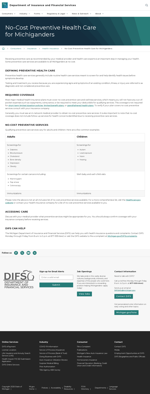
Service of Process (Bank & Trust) (53, 353)
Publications (82, 350)
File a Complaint (83, 347)
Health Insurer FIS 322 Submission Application (16, 360)
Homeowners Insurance (87, 360)
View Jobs (84, 294)
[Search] (146, 5)
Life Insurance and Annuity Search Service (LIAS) (16, 354)
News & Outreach (81, 14)
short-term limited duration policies (25, 105)
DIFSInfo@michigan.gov (124, 290)
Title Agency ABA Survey (49, 370)
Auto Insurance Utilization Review (53, 360)
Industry (24, 14)
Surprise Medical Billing (49, 363)
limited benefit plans (54, 105)
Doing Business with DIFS (50, 357)
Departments (100, 388)
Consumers (9, 14)
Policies (45, 388)
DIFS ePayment (9, 347)
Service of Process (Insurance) (52, 350)
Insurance (31, 49)
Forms (38, 14)
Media (117, 350)
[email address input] (56, 277)
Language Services (113, 388)
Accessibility (56, 388)
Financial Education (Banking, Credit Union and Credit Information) (92, 364)
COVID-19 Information (48, 347)
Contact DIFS (123, 296)
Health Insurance (50, 49)
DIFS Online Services (10, 365)
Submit (56, 285)
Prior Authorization (47, 367)
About (99, 14)
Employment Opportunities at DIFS (129, 353)
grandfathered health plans (80, 105)
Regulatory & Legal (57, 14)
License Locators (9, 350)
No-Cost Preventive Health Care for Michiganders (88, 49)
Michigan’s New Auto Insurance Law (92, 353)
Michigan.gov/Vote (126, 312)
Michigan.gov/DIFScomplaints (122, 236)
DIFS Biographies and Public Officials (129, 357)
